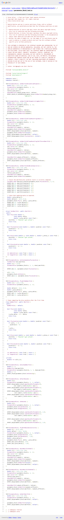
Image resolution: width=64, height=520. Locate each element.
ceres (11, 10)
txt (57, 517)
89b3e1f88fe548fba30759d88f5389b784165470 (38, 8)
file (35, 14)
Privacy (14, 517)
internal (4, 10)
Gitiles (10, 517)
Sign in (60, 2)
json (61, 517)
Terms (19, 517)
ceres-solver (6, 8)
